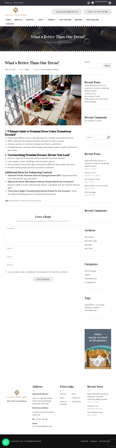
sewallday (24, 201)
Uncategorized (90, 282)
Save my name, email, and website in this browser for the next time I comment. (38, 272)
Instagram (93, 441)
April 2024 (88, 248)
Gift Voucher (65, 20)
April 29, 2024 (10, 69)
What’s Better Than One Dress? (96, 99)
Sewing (55, 69)
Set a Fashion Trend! (92, 96)
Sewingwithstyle (91, 278)
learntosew (100, 305)
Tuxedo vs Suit (90, 93)
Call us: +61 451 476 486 (97, 11)
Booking (78, 20)
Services (29, 20)
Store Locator (19, 3)
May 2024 (88, 245)
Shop (40, 20)
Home (8, 20)
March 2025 (89, 237)
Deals (62, 398)
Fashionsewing (46, 69)
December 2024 (91, 241)
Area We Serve (101, 1)
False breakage (90, 102)
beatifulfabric (14, 201)
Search (87, 62)
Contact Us (76, 398)
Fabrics (51, 20)
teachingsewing (35, 201)
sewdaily (96, 307)
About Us (8, 3)
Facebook (84, 441)
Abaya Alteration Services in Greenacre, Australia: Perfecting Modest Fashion (97, 88)
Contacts (10, 24)
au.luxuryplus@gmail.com (66, 11)
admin (27, 69)
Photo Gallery (92, 20)
